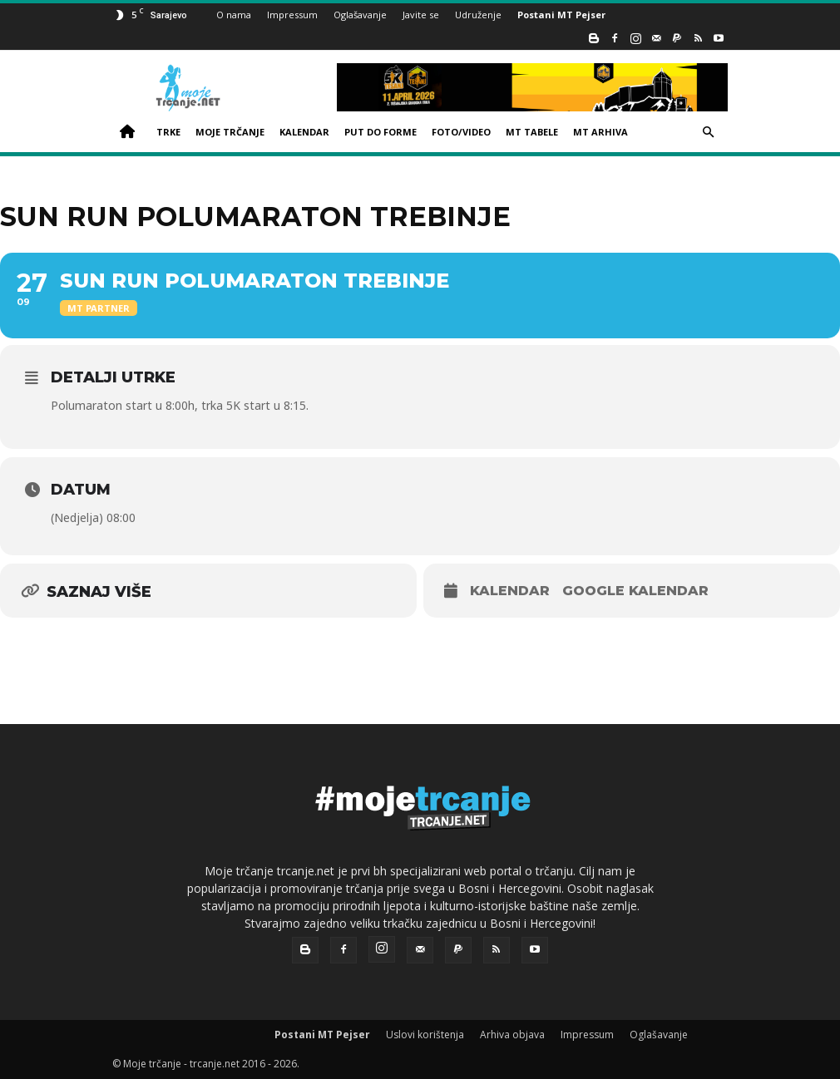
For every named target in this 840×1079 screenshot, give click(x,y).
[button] (708, 132)
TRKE (168, 132)
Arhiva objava (512, 1034)
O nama (233, 14)
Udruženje (478, 14)
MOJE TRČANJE (229, 132)
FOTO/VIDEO (461, 132)
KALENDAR (304, 132)
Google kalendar (635, 591)
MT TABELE (532, 132)
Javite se (421, 14)
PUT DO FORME (380, 132)
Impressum (292, 14)
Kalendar (510, 591)
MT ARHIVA (600, 132)
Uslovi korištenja (425, 1034)
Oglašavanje (360, 14)
